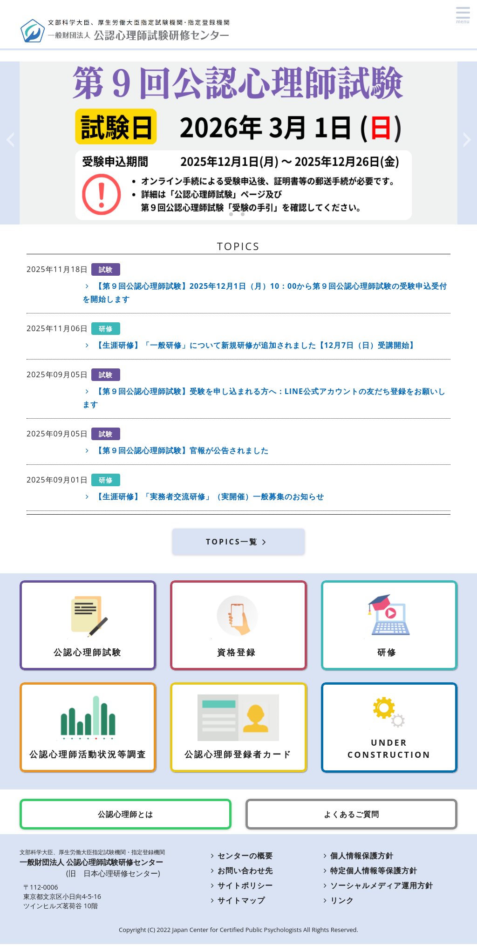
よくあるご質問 (351, 822)
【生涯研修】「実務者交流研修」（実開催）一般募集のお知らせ (203, 496)
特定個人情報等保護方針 (369, 878)
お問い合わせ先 (240, 878)
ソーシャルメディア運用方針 (377, 893)
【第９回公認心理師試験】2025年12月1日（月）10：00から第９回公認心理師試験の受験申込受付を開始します (264, 292)
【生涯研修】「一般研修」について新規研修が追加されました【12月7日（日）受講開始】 (249, 345)
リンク (337, 908)
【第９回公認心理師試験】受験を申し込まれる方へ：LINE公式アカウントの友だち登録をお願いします (264, 397)
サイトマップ (236, 908)
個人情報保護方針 (357, 863)
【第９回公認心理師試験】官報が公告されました (175, 450)
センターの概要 (240, 863)
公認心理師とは (125, 822)
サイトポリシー (240, 893)
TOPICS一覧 (238, 542)
